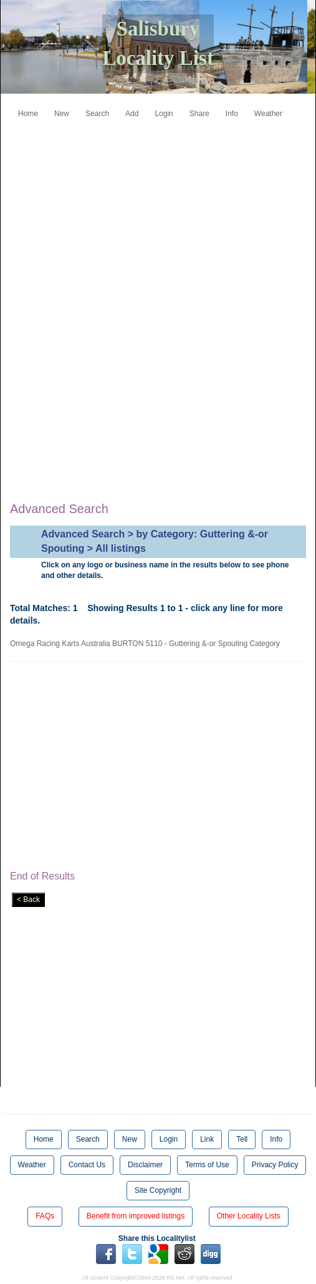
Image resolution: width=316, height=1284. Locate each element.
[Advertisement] (167, 211)
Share (199, 113)
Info (232, 113)
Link (207, 1139)
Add (131, 113)
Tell (241, 1139)
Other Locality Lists (248, 1216)
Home (28, 113)
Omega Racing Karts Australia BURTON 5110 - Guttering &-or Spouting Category (147, 643)
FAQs (45, 1216)
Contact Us (87, 1164)
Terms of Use (207, 1164)
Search (97, 113)
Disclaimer (145, 1164)
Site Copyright (158, 1190)
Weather (268, 113)
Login (164, 113)
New (61, 113)
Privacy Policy (275, 1164)
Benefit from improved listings (135, 1216)
